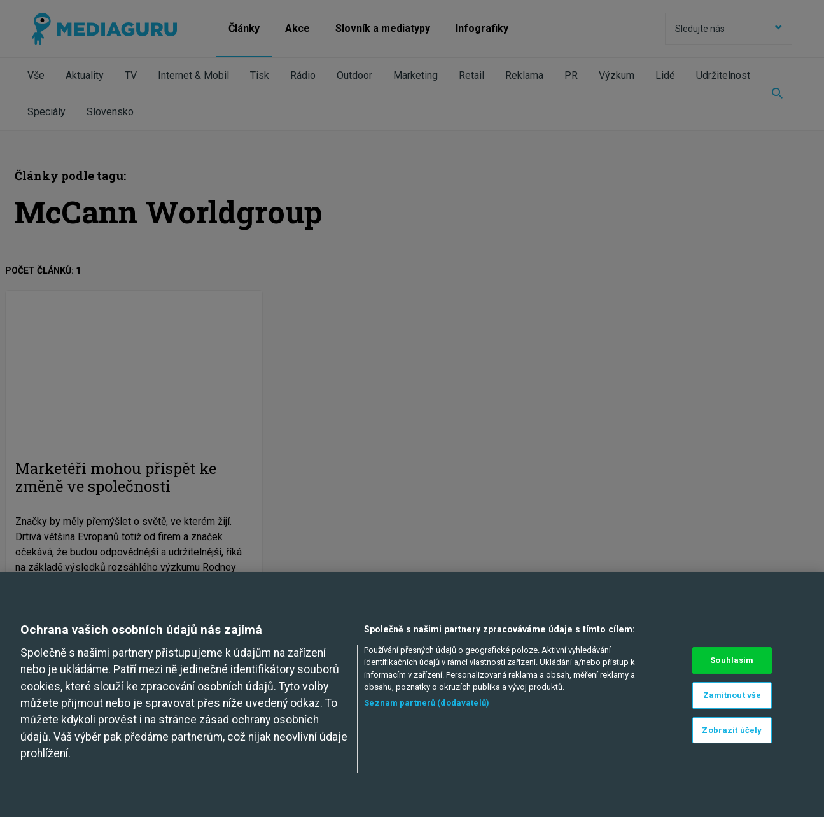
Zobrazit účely (732, 730)
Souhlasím (731, 660)
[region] (412, 694)
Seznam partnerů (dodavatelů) (426, 703)
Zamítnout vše (732, 695)
